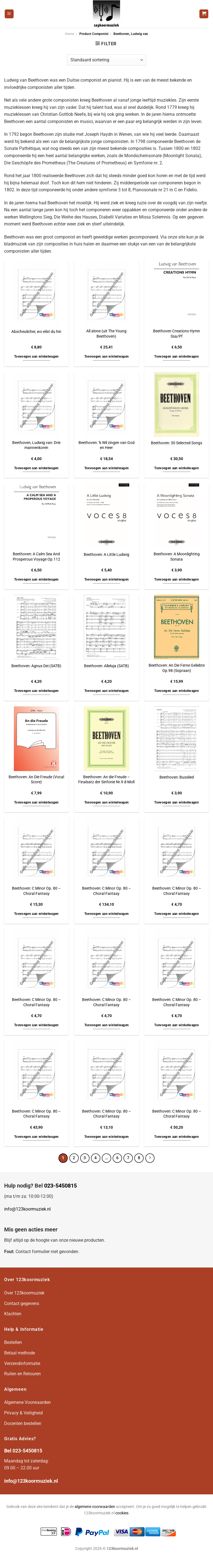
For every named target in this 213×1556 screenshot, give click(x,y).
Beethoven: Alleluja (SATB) (106, 666)
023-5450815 (60, 1185)
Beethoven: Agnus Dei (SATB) (36, 666)
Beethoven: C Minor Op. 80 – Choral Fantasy (36, 891)
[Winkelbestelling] (106, 60)
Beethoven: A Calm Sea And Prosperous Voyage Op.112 (36, 557)
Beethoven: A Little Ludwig (106, 554)
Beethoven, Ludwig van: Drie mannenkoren (36, 445)
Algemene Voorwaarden (27, 1402)
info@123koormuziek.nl (27, 1209)
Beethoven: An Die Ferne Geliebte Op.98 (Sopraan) (177, 668)
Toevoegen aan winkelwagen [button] (36, 356)
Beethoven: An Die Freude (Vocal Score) (36, 780)
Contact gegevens (21, 1303)
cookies (121, 1513)
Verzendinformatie (22, 1363)
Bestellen (13, 1342)
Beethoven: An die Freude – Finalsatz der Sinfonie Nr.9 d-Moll (106, 780)
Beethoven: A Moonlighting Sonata (177, 557)
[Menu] (9, 14)
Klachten (12, 1313)
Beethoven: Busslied (176, 777)
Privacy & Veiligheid (23, 1413)
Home (69, 34)
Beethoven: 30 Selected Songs (176, 443)
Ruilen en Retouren (22, 1373)
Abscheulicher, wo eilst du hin (36, 331)
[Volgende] (150, 1158)
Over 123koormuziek (24, 1293)
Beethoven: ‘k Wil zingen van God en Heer (106, 445)
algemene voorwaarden (95, 1506)
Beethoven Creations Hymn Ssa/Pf (176, 334)
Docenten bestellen (22, 1423)
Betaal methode (19, 1353)
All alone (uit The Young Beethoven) (106, 334)
